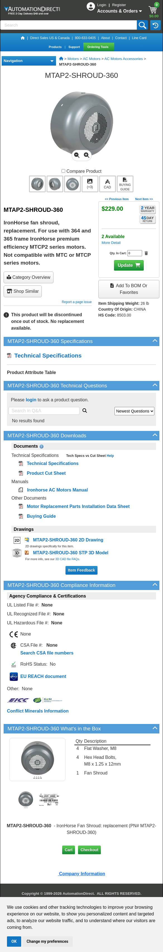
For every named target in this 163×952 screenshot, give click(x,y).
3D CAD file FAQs (67, 559)
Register (119, 5)
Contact (120, 38)
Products (55, 47)
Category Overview (28, 277)
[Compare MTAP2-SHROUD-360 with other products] (63, 171)
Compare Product (81, 171)
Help (110, 456)
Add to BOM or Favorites (128, 289)
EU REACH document (43, 676)
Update (125, 265)
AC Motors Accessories (123, 59)
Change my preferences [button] (47, 941)
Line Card (139, 38)
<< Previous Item (116, 199)
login (31, 399)
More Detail (111, 243)
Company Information (81, 873)
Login (102, 5)
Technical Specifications (44, 355)
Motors (73, 59)
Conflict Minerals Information (38, 711)
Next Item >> (144, 199)
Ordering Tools (98, 47)
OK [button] (14, 941)
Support (75, 47)
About (105, 38)
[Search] (69, 25)
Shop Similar (23, 291)
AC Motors (91, 59)
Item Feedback (81, 570)
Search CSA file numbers (47, 653)
